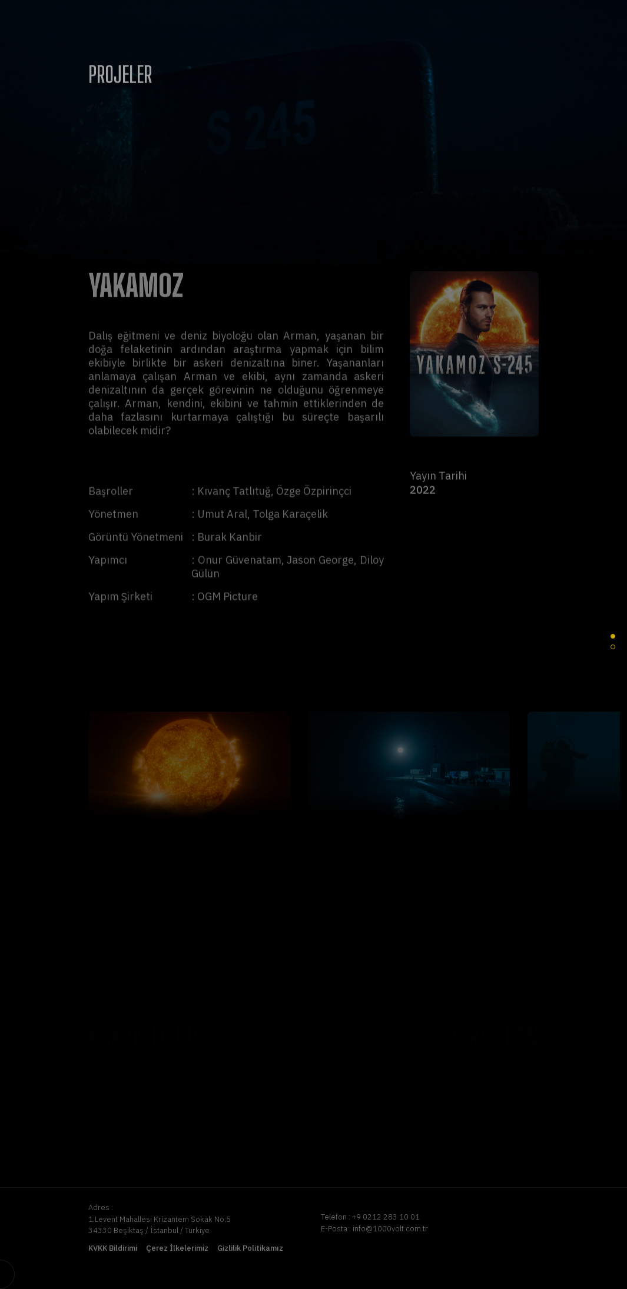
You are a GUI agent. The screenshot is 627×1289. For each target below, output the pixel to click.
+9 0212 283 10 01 (386, 1217)
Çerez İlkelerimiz (177, 1248)
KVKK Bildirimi (112, 1248)
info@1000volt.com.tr (390, 1229)
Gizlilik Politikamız (250, 1248)
